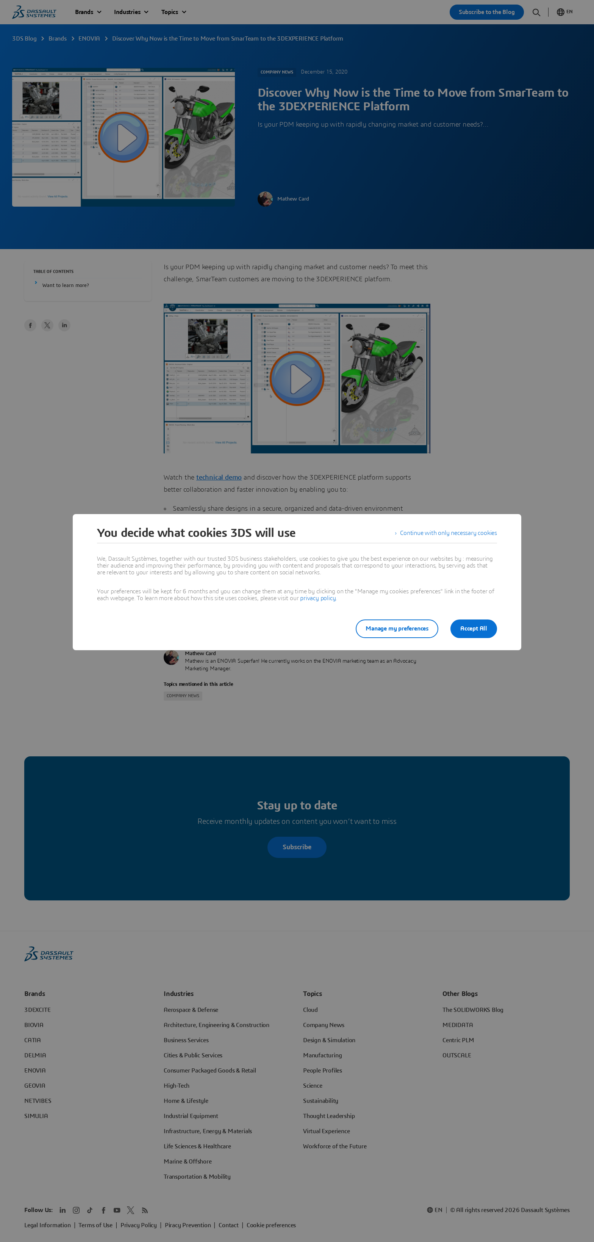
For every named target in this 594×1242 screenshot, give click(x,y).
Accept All (473, 629)
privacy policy (318, 598)
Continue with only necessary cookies (448, 533)
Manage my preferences (397, 629)
